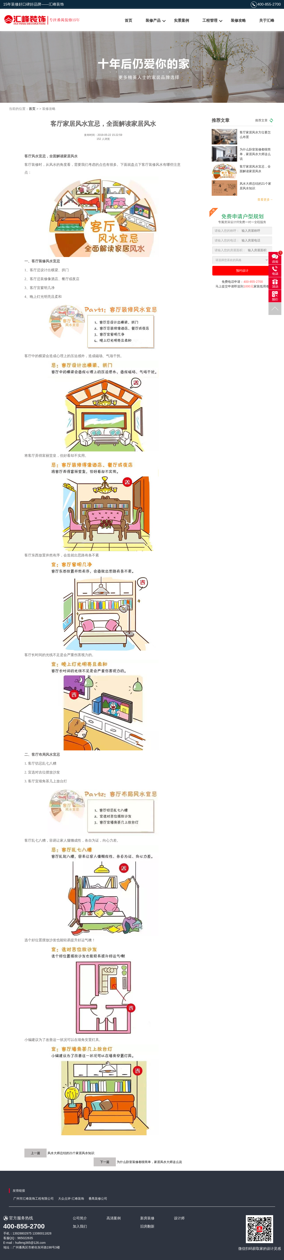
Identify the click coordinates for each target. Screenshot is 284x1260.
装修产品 (153, 20)
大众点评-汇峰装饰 (71, 1198)
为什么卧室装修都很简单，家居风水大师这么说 (149, 1162)
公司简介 (80, 1218)
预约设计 (242, 270)
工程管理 (209, 20)
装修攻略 (238, 20)
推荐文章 (264, 120)
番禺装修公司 (98, 1198)
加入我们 (80, 1226)
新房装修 (147, 1218)
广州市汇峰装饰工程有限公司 (33, 1198)
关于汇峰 (266, 20)
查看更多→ (265, 199)
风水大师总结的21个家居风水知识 (71, 1153)
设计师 (179, 1218)
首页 (128, 20)
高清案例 (113, 1218)
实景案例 (181, 20)
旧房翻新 (147, 1226)
